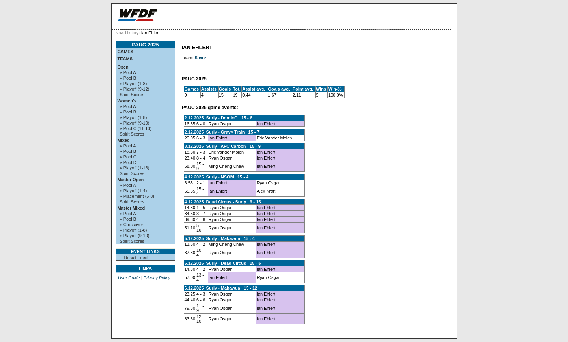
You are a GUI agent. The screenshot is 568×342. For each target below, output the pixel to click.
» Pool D (128, 162)
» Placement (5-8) (137, 196)
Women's (127, 101)
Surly (200, 57)
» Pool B (128, 78)
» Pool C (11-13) (136, 128)
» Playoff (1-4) (133, 190)
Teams (125, 58)
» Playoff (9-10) (134, 123)
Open (123, 67)
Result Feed (136, 257)
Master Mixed (131, 208)
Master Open (131, 179)
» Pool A (128, 72)
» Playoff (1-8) (133, 83)
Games (125, 51)
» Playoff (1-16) (134, 167)
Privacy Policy (157, 277)
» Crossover (131, 224)
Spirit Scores (132, 94)
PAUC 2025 (145, 45)
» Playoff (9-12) (134, 89)
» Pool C (128, 156)
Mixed (124, 140)
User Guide (129, 277)
